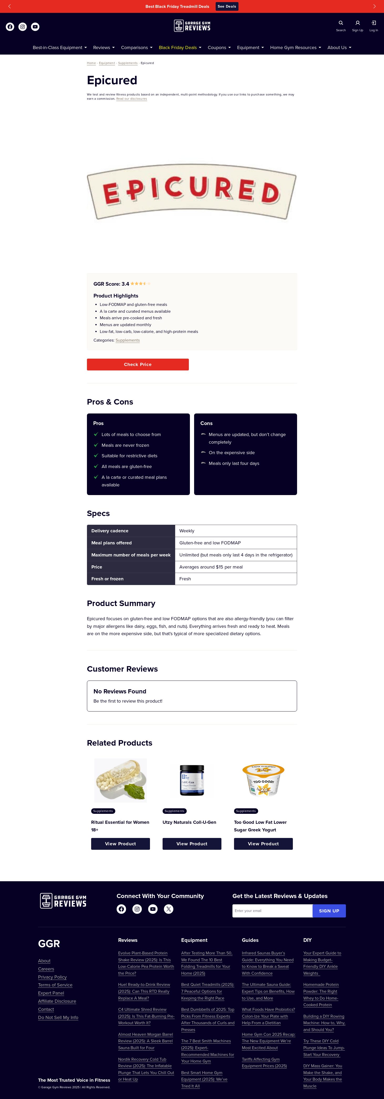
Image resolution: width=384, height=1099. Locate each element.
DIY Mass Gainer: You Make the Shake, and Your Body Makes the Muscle (322, 1076)
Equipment (107, 63)
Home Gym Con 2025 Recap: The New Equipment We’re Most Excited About (268, 1040)
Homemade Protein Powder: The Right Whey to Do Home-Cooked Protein (321, 994)
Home (91, 63)
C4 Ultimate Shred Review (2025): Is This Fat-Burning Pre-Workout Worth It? (146, 1016)
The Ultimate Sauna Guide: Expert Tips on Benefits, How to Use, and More (268, 991)
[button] (9, 6)
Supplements (128, 63)
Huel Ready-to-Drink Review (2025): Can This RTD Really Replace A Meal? (144, 991)
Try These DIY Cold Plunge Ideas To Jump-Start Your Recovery (324, 1047)
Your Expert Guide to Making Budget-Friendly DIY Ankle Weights (322, 963)
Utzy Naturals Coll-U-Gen (189, 822)
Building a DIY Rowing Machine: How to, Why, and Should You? (324, 1022)
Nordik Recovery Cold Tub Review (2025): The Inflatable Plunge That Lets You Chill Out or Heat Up (146, 1069)
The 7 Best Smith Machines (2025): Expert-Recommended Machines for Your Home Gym (207, 1051)
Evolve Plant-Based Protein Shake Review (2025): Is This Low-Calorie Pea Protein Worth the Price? (146, 963)
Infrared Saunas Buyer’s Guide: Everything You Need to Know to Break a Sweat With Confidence (268, 963)
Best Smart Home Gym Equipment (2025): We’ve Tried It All (204, 1079)
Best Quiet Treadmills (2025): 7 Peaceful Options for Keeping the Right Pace (207, 991)
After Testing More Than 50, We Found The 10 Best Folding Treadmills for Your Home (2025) (206, 963)
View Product (120, 843)
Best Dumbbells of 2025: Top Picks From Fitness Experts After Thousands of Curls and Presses (208, 1019)
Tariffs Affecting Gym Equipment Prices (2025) (264, 1062)
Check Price (138, 364)
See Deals (227, 6)
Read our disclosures (131, 98)
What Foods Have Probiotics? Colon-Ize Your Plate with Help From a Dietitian (268, 1016)
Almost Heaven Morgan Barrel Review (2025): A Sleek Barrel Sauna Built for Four (145, 1040)
